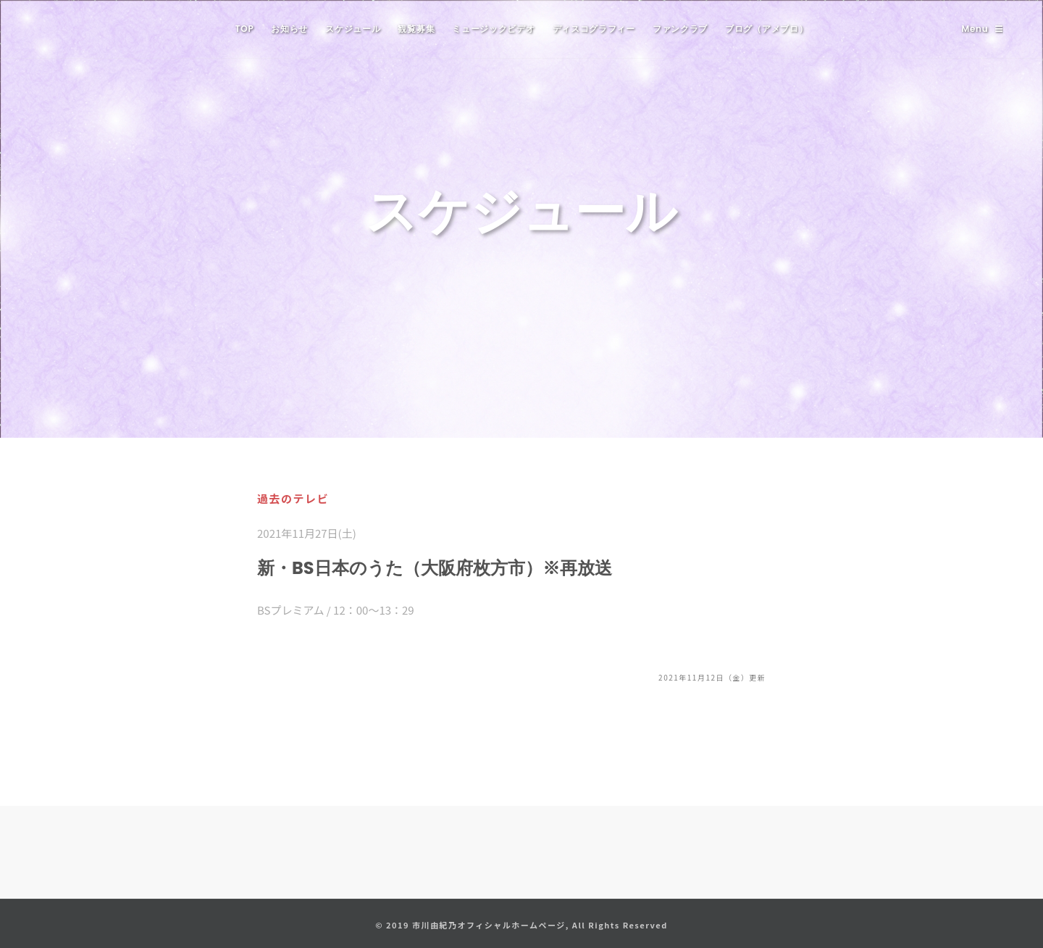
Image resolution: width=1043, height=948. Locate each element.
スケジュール (352, 28)
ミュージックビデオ (493, 28)
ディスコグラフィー (594, 28)
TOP (244, 28)
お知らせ (289, 28)
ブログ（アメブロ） (766, 28)
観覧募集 (416, 28)
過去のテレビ (293, 498)
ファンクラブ (680, 28)
